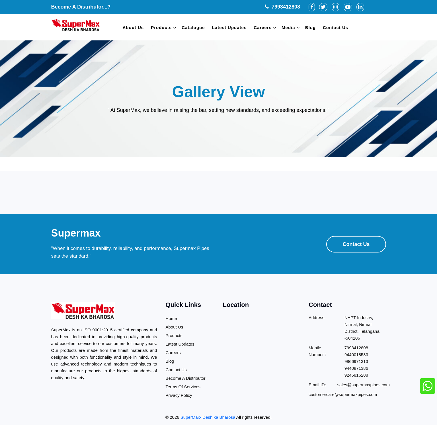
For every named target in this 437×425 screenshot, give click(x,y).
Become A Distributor (186, 378)
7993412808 (282, 7)
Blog (310, 27)
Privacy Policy (179, 395)
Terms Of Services (183, 386)
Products (161, 27)
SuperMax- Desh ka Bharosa (207, 417)
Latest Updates (229, 27)
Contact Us (335, 27)
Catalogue (193, 27)
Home (171, 318)
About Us (133, 27)
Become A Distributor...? (81, 7)
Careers (263, 27)
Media (288, 27)
